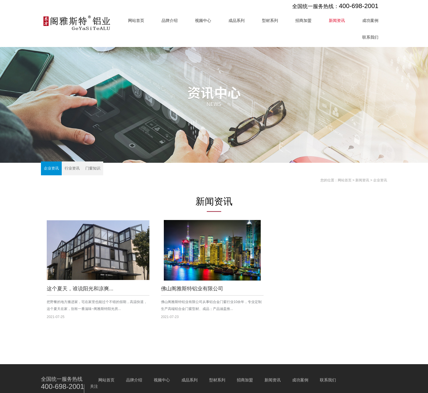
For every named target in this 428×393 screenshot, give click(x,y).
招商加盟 (303, 20)
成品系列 (236, 20)
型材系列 (270, 20)
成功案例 (370, 20)
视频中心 (203, 20)
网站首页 (136, 20)
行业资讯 (72, 168)
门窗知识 (92, 168)
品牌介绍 (170, 20)
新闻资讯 (337, 20)
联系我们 (370, 37)
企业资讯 (51, 168)
